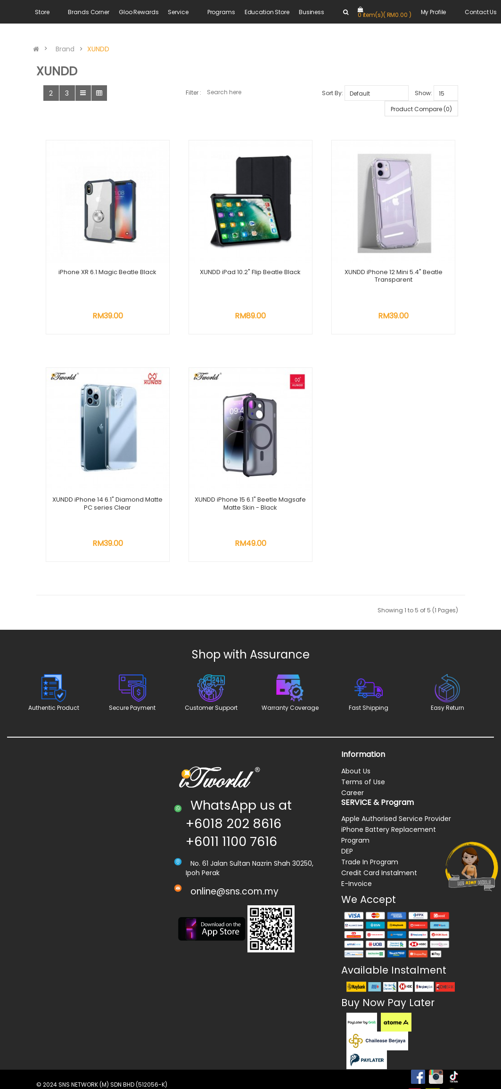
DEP (347, 851)
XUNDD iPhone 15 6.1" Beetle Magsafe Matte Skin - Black (250, 503)
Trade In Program (369, 862)
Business (311, 12)
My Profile (433, 12)
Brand (65, 49)
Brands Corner (88, 12)
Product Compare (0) (421, 109)
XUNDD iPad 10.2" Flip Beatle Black (250, 272)
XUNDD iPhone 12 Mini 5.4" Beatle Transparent (394, 276)
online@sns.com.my (234, 891)
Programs (221, 12)
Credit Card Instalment (379, 873)
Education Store (267, 12)
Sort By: (332, 93)
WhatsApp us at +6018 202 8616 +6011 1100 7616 (239, 823)
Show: (423, 93)
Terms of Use (363, 782)
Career (352, 792)
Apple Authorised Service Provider (396, 818)
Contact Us (481, 12)
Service (178, 12)
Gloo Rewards (139, 12)
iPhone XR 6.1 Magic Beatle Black (107, 272)
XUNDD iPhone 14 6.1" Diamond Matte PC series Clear (107, 503)
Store (42, 12)
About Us (355, 771)
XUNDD (98, 49)
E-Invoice (356, 883)
